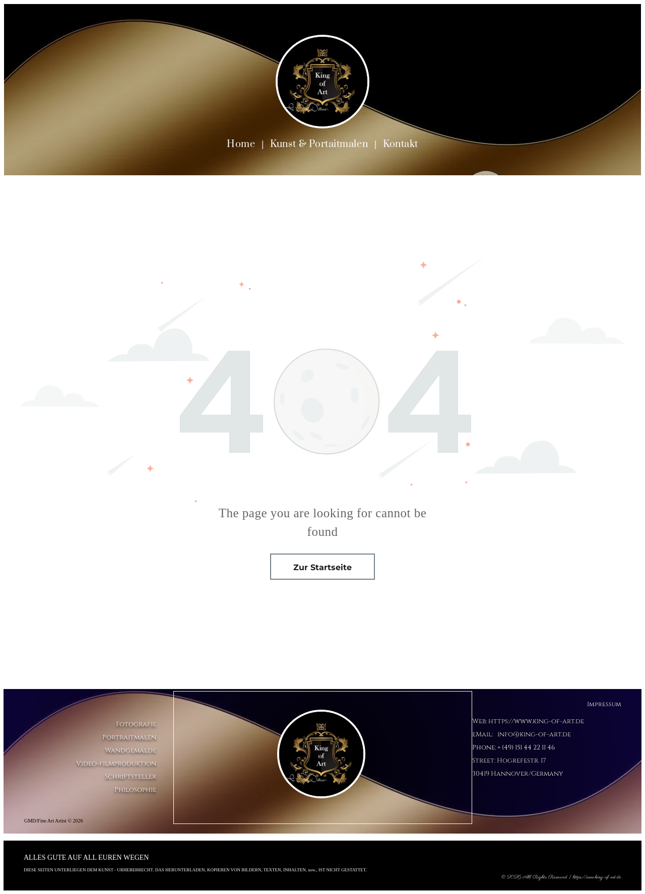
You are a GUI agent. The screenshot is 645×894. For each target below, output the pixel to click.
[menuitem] (242, 144)
